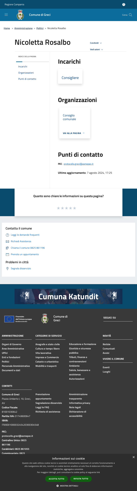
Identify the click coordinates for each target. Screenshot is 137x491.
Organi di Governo (11, 344)
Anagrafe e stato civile (47, 344)
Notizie (106, 344)
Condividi (96, 43)
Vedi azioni (97, 49)
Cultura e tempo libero (47, 348)
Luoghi (106, 371)
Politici (40, 28)
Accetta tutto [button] (56, 479)
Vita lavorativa (43, 353)
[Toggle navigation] (6, 14)
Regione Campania (14, 4)
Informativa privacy (79, 403)
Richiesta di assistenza (47, 411)
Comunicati (109, 348)
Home (7, 28)
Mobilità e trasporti (46, 366)
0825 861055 (22, 449)
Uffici (5, 353)
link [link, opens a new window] (98, 472)
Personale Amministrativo (16, 366)
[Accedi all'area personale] (123, 4)
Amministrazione (23, 28)
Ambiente (74, 366)
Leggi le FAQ (42, 407)
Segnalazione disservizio (48, 403)
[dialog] (68, 472)
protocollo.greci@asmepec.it (78, 164)
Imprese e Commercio (47, 357)
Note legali (75, 407)
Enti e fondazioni (11, 357)
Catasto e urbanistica (46, 361)
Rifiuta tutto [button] (81, 478)
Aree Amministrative (13, 348)
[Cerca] (130, 15)
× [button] (133, 457)
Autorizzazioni (76, 379)
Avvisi (106, 353)
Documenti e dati (11, 370)
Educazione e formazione (82, 344)
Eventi (106, 367)
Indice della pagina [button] (27, 56)
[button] (68, 485)
